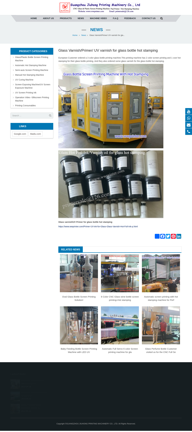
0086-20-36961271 (109, 380)
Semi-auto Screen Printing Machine (31, 70)
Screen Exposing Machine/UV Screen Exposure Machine (32, 86)
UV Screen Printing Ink (25, 92)
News (96, 29)
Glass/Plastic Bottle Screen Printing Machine (31, 59)
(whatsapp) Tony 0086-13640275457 (116, 385)
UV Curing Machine (24, 80)
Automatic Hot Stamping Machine (30, 65)
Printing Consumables (25, 105)
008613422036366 (109, 393)
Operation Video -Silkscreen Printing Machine (32, 99)
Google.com (20, 134)
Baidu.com (35, 134)
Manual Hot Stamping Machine (29, 75)
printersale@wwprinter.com (113, 389)
